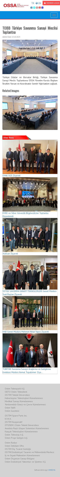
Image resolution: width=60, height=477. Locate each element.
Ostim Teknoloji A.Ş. (14, 434)
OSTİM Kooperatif (13, 422)
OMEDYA (51, 470)
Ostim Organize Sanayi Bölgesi (19, 458)
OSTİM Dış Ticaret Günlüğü (18, 449)
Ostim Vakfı (10, 407)
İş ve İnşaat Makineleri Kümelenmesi (22, 455)
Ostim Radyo (11, 442)
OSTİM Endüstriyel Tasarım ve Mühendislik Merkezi (29, 452)
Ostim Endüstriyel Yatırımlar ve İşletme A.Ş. (25, 461)
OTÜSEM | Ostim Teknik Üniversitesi (22, 425)
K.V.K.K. (8, 418)
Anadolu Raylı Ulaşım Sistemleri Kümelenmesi (27, 428)
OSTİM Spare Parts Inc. (16, 415)
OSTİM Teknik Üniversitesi (17, 395)
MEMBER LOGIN (51, 3)
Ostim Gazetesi (12, 410)
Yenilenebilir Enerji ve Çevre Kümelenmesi (25, 404)
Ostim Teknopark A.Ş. (15, 388)
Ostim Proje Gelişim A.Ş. (16, 437)
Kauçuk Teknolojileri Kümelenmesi (21, 431)
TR (32, 3)
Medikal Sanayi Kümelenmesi (19, 401)
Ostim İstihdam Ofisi (14, 445)
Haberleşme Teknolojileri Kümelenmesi (24, 398)
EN (38, 3)
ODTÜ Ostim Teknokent (16, 391)
